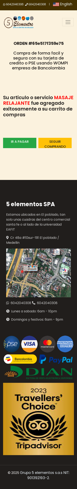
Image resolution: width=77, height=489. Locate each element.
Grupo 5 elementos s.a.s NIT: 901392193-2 (44, 475)
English (62, 4)
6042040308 (14, 4)
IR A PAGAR (20, 141)
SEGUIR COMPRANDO (55, 143)
